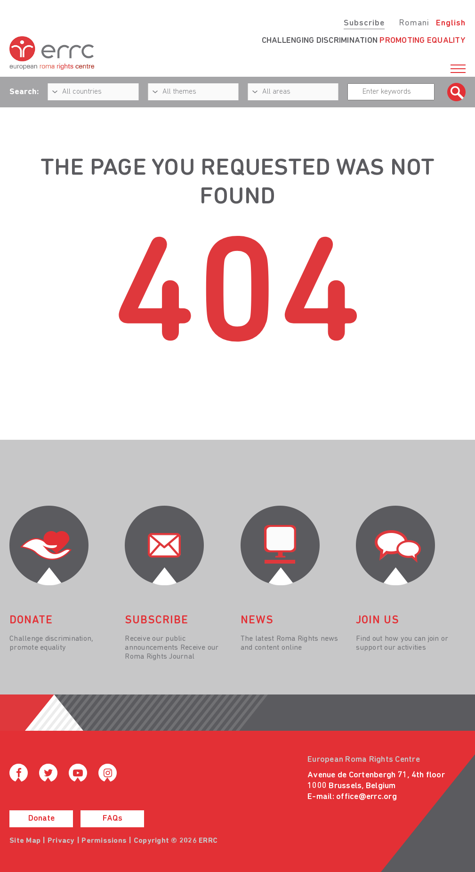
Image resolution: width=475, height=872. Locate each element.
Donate (41, 818)
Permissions (104, 841)
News (257, 620)
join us (377, 620)
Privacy (61, 841)
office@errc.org (366, 796)
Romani (414, 23)
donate (31, 620)
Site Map (24, 841)
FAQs (112, 818)
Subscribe (364, 23)
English (451, 23)
